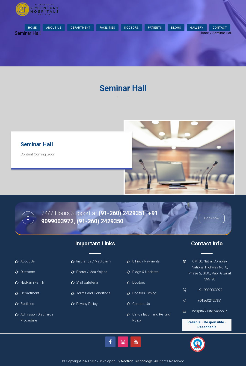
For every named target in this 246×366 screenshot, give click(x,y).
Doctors (131, 27)
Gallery (196, 27)
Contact (220, 27)
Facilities (107, 27)
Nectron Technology (136, 361)
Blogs (176, 27)
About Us (53, 27)
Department (80, 27)
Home (32, 27)
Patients (155, 27)
